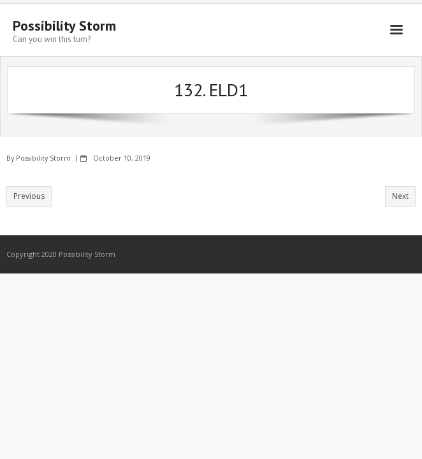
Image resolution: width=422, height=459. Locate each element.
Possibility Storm (43, 158)
